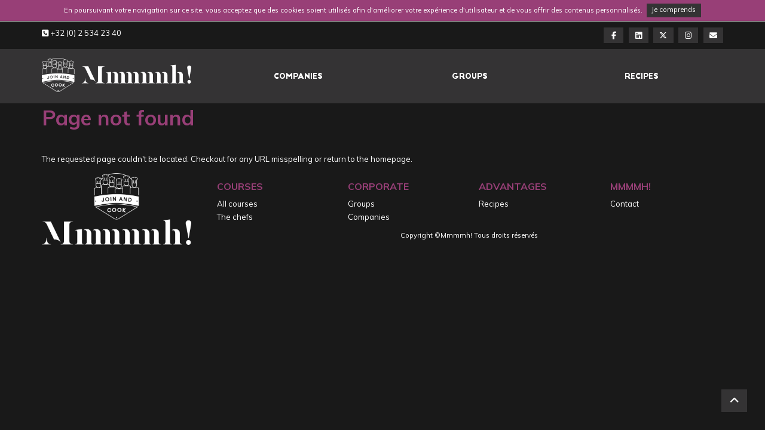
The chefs (235, 217)
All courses (237, 203)
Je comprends (673, 9)
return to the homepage (367, 159)
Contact (624, 203)
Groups (470, 76)
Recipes (642, 76)
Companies (298, 76)
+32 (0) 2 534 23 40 (81, 33)
